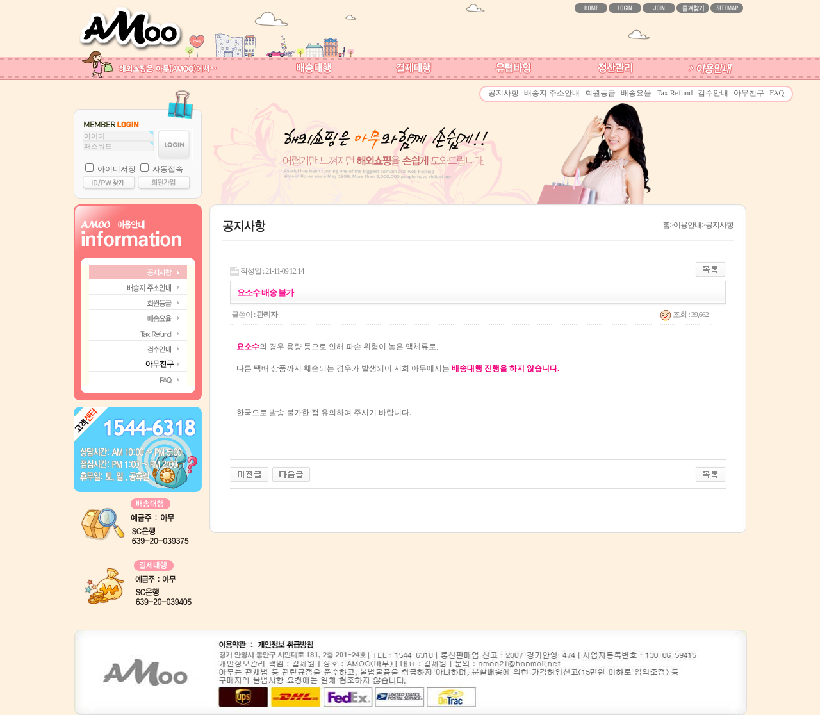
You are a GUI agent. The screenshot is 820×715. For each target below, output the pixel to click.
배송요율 (636, 92)
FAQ (776, 92)
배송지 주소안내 (552, 92)
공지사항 (503, 92)
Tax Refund (675, 92)
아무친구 (749, 92)
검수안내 (713, 92)
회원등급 (600, 92)
